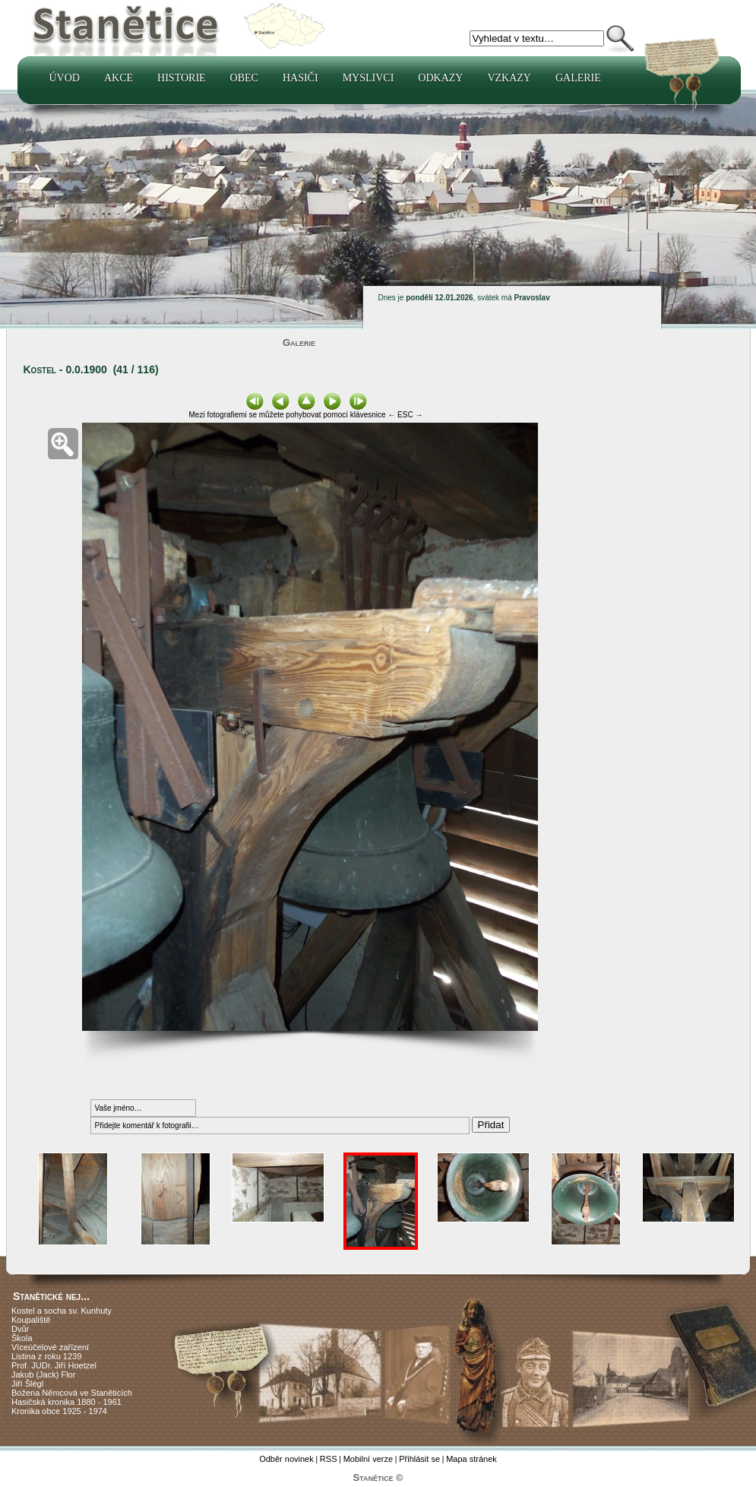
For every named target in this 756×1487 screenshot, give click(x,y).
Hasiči (300, 78)
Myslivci (368, 78)
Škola (22, 1338)
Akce (118, 78)
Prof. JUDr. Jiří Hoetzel (53, 1365)
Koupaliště (30, 1319)
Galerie (578, 78)
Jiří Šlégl (27, 1383)
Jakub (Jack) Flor (43, 1374)
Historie (181, 78)
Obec (244, 78)
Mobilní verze (368, 1458)
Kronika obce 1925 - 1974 (59, 1411)
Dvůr (20, 1328)
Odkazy (440, 78)
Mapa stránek (471, 1458)
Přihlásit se (419, 1458)
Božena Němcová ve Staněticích (71, 1392)
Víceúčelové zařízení (50, 1347)
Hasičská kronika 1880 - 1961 (66, 1401)
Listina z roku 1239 (46, 1356)
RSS (328, 1458)
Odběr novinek (286, 1458)
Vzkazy (509, 78)
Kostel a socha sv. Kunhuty (61, 1310)
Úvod (64, 78)
